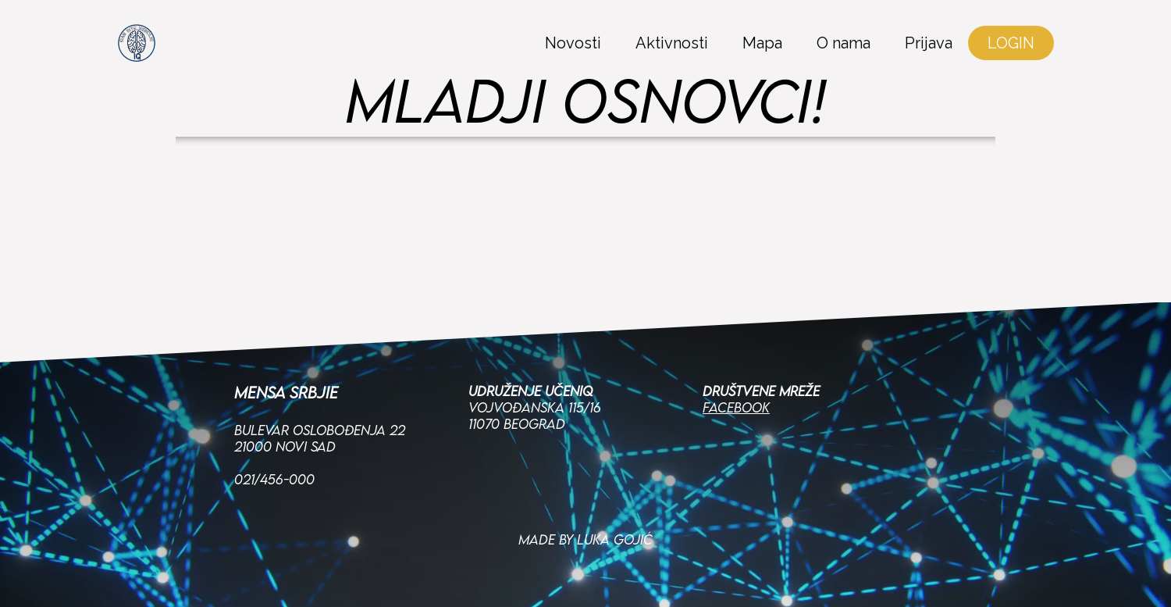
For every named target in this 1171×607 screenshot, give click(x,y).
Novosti (573, 43)
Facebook (736, 403)
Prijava (928, 43)
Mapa (762, 43)
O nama (843, 43)
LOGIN (1011, 43)
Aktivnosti (671, 43)
